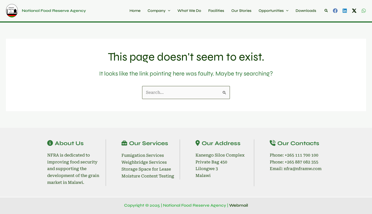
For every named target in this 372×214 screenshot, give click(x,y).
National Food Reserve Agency (54, 10)
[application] (168, 11)
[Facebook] (335, 10)
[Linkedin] (344, 10)
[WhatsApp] (363, 10)
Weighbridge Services (144, 162)
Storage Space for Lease (146, 169)
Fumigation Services (142, 155)
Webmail (238, 205)
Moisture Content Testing (147, 176)
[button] (326, 10)
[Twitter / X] (354, 10)
